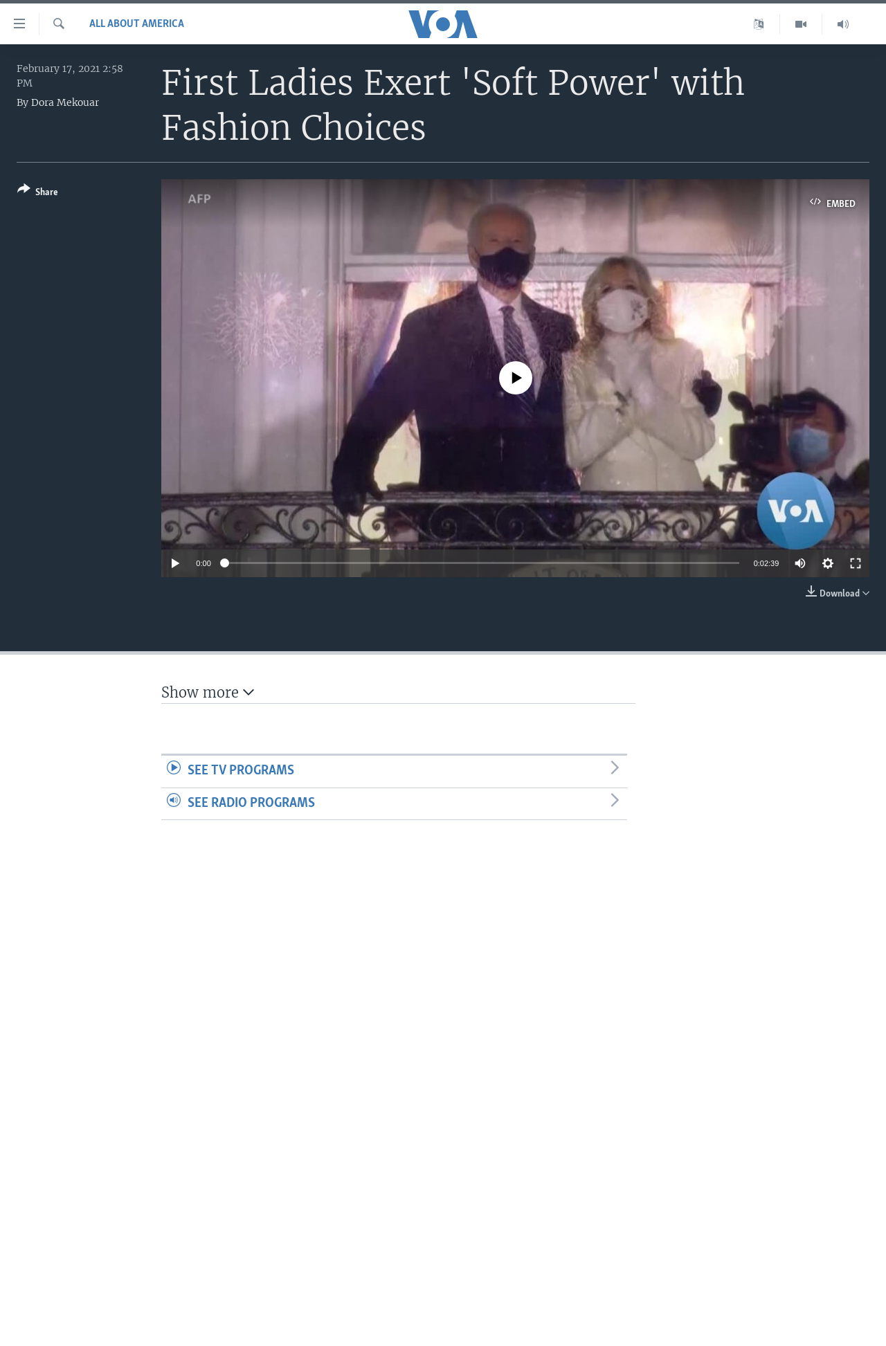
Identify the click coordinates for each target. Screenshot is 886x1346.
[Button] (37, 193)
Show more (207, 692)
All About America (136, 24)
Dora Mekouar (65, 102)
